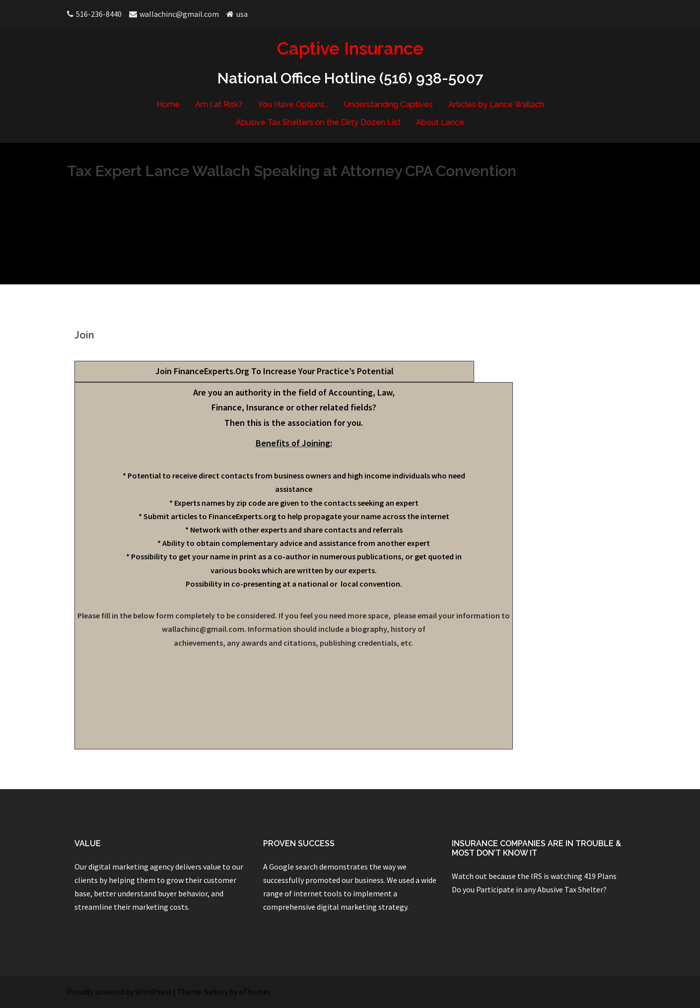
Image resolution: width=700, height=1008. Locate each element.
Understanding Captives (388, 104)
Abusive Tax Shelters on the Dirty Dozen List (318, 122)
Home (168, 104)
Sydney (216, 992)
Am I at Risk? (218, 104)
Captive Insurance (350, 48)
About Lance (440, 122)
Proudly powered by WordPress (119, 992)
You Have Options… (293, 104)
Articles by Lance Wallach (496, 104)
